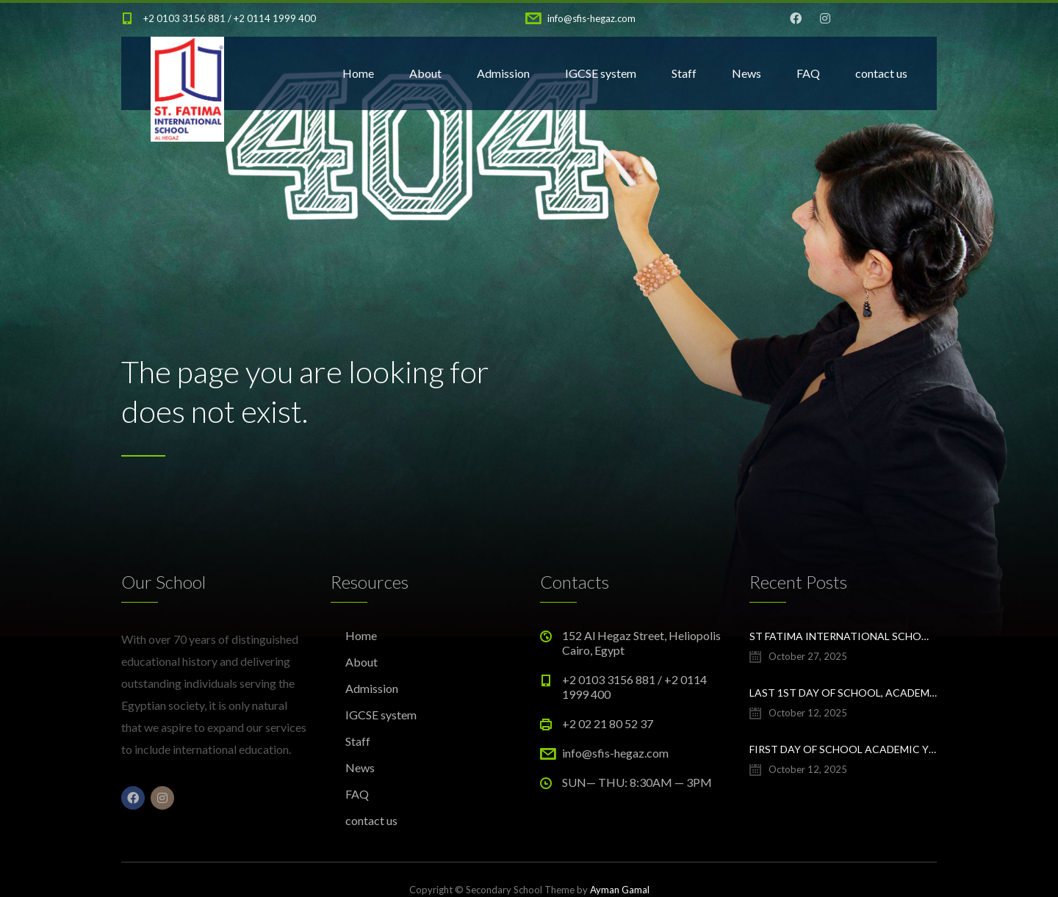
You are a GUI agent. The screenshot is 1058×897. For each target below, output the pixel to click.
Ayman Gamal (619, 890)
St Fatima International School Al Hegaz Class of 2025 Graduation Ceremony (843, 636)
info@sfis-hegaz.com (591, 18)
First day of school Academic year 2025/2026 (843, 749)
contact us (881, 73)
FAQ (808, 73)
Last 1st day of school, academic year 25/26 (843, 692)
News (746, 73)
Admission (503, 73)
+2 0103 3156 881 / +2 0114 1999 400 (229, 18)
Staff (684, 73)
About (425, 73)
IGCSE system (600, 73)
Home (358, 73)
